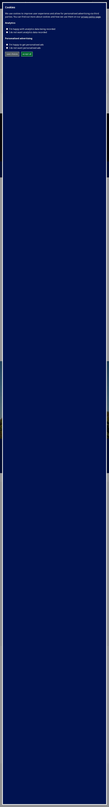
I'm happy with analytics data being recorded (32, 28)
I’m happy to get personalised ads (26, 44)
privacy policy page (91, 16)
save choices (12, 54)
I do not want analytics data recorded (28, 32)
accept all (27, 54)
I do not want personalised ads (25, 47)
